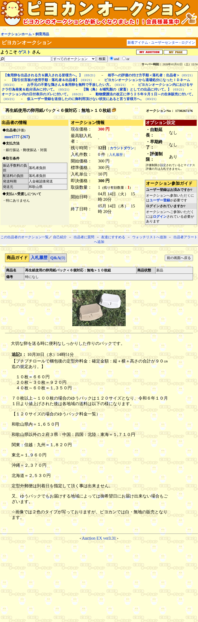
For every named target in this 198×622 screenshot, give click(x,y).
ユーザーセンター (164, 42)
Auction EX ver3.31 (99, 538)
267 (25, 137)
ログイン (188, 42)
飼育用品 (42, 34)
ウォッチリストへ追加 (149, 237)
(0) (57, 258)
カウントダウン (122, 148)
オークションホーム (16, 34)
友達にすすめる (113, 237)
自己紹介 (60, 237)
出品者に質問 (84, 237)
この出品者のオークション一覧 (25, 237)
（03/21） (50, 75)
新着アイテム (138, 42)
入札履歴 (116, 155)
